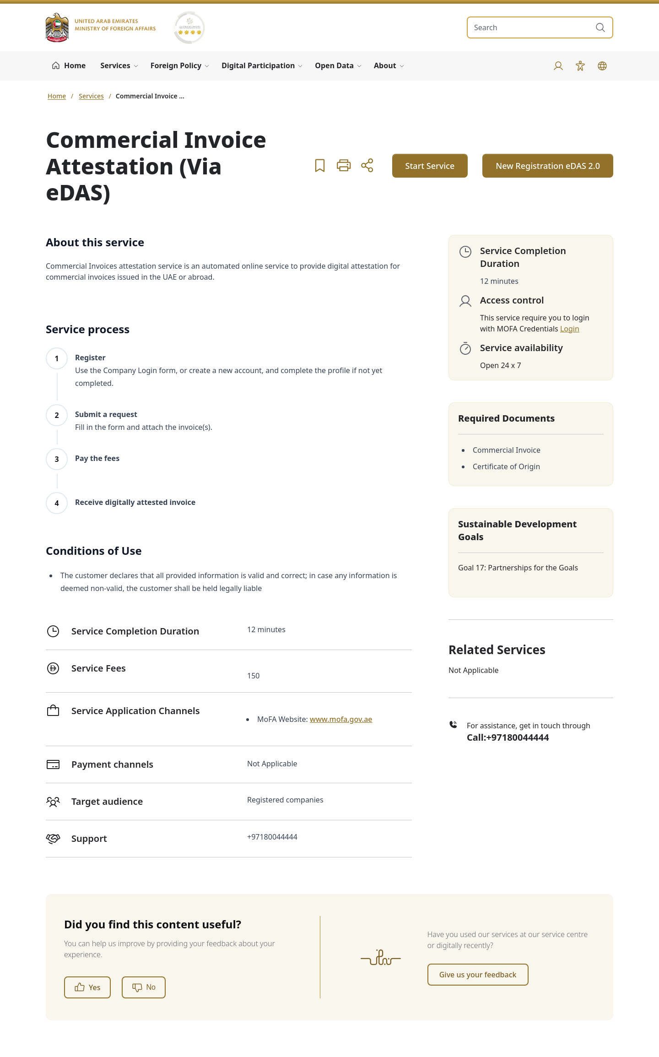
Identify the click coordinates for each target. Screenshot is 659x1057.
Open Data (334, 65)
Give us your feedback (478, 975)
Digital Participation (258, 65)
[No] (144, 987)
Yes (87, 987)
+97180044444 (517, 737)
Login (569, 329)
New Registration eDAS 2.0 (548, 165)
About (385, 65)
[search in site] (531, 27)
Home (57, 96)
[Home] (68, 66)
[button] (320, 165)
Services (115, 65)
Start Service (430, 165)
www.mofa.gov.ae (341, 719)
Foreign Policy (176, 65)
